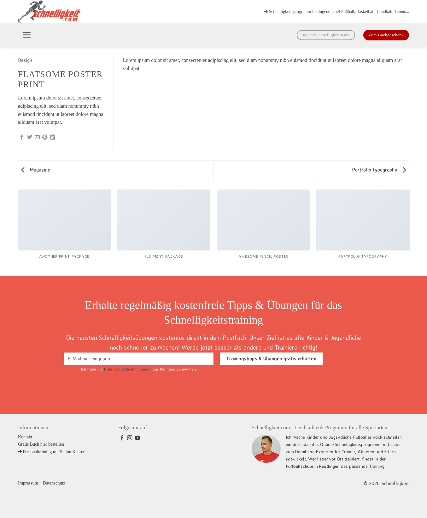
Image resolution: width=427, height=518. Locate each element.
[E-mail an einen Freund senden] (37, 137)
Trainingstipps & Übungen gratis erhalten (271, 359)
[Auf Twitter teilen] (29, 137)
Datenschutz (54, 482)
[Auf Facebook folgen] (122, 438)
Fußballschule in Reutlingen (313, 466)
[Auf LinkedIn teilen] (52, 137)
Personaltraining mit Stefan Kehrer (51, 451)
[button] (26, 34)
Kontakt (25, 437)
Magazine (35, 169)
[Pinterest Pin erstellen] (44, 137)
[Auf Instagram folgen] (129, 438)
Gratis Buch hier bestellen (41, 444)
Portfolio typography (379, 169)
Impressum (28, 482)
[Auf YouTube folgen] (137, 438)
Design (25, 60)
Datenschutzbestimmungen (128, 368)
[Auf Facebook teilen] (21, 137)
